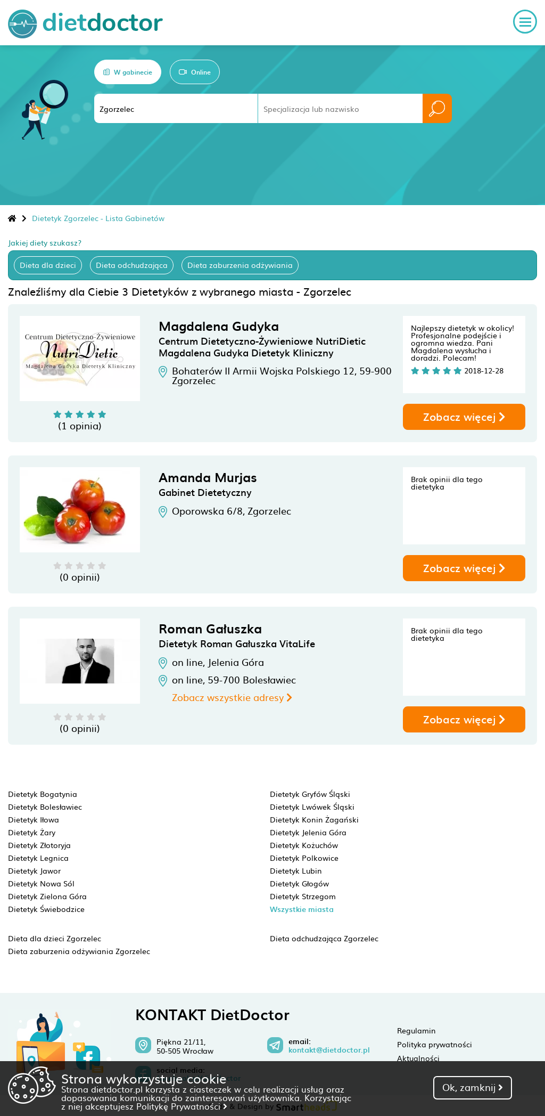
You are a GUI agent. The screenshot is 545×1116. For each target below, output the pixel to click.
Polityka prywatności (434, 1044)
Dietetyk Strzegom (303, 896)
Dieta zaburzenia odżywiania (240, 264)
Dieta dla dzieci (48, 264)
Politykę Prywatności (181, 1105)
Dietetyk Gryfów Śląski (310, 793)
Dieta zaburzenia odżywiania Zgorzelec (79, 951)
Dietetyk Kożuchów (304, 845)
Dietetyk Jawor (34, 870)
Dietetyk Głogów (299, 883)
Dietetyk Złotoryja (39, 845)
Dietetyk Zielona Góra (47, 896)
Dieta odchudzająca (132, 264)
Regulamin (416, 1030)
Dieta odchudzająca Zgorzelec (324, 938)
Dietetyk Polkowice (304, 857)
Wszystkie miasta (302, 909)
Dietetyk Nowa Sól (41, 883)
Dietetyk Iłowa (33, 819)
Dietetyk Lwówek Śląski (312, 806)
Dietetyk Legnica (38, 857)
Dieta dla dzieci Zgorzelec (54, 938)
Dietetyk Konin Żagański (314, 819)
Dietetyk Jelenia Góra (308, 832)
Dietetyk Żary (31, 832)
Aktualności (418, 1058)
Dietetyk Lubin (296, 870)
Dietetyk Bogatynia (42, 793)
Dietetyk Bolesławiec (45, 806)
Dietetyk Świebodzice (46, 908)
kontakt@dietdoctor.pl (329, 1050)
